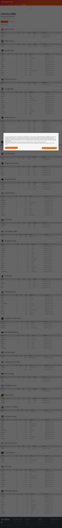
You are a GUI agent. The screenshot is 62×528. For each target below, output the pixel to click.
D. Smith (2, 287)
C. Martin (2, 129)
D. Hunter (2, 434)
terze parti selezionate (21, 137)
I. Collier (2, 471)
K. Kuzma (2, 305)
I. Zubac (2, 211)
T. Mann (2, 62)
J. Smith (2, 108)
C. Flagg (2, 122)
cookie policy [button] (54, 136)
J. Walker (2, 198)
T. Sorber (2, 369)
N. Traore (2, 55)
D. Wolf (2, 68)
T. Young (2, 508)
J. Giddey (2, 100)
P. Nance (2, 299)
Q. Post (2, 168)
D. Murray (2, 345)
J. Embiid (2, 390)
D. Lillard (2, 412)
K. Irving (2, 135)
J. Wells (2, 258)
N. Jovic (2, 285)
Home (2, 4)
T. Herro (2, 281)
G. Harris (2, 297)
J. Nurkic (2, 482)
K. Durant (2, 184)
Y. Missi (2, 341)
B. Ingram (2, 457)
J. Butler (2, 174)
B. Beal (2, 226)
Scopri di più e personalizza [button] (11, 147)
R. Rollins (2, 301)
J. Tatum (2, 46)
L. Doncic (2, 236)
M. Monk (2, 426)
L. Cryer (2, 170)
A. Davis (2, 506)
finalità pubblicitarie (18, 139)
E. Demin (2, 74)
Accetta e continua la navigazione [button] (49, 148)
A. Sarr (2, 500)
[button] (56, 135)
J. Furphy (2, 213)
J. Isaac (2, 379)
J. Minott (2, 64)
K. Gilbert (2, 36)
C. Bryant (2, 448)
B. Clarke (2, 260)
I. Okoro (2, 98)
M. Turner (2, 311)
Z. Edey (2, 269)
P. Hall (2, 84)
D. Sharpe (2, 72)
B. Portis (2, 307)
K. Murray (2, 428)
